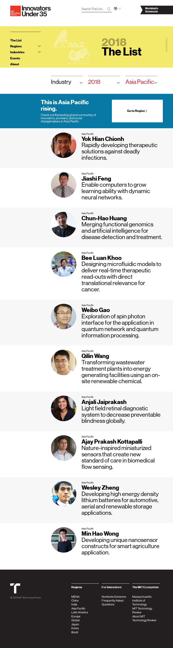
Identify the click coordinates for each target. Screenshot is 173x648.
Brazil (74, 632)
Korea (75, 628)
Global (75, 620)
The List (16, 40)
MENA (75, 596)
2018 (104, 83)
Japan (75, 624)
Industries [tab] (25, 52)
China (75, 600)
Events (15, 58)
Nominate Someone (114, 596)
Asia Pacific (141, 83)
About (14, 64)
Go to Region (137, 111)
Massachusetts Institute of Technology (141, 600)
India (74, 604)
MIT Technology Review (29, 597)
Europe (75, 616)
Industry (67, 83)
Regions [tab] (25, 46)
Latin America (79, 612)
